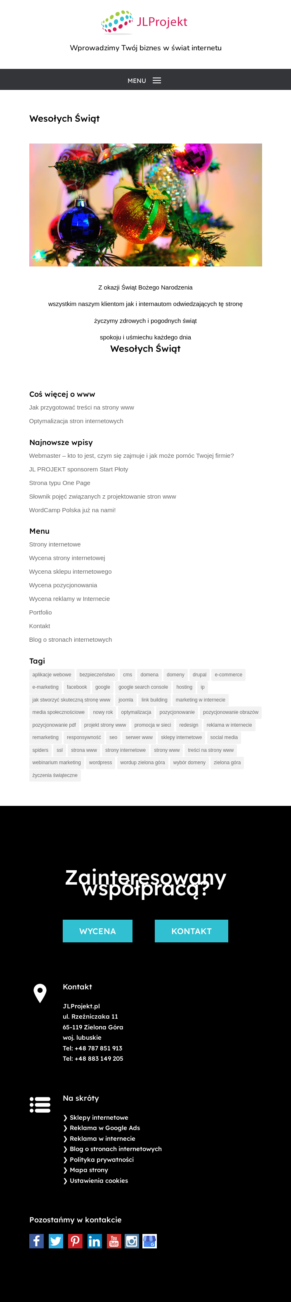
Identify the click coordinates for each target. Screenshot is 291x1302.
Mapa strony (89, 1170)
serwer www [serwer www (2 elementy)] (138, 737)
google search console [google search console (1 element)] (143, 687)
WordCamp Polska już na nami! (72, 509)
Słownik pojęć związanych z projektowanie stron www (102, 496)
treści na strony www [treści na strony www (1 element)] (211, 750)
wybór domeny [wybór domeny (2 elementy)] (189, 762)
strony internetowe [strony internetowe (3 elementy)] (125, 750)
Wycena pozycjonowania (63, 585)
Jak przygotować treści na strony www (81, 407)
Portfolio (40, 612)
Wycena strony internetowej (67, 557)
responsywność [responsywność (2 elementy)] (84, 737)
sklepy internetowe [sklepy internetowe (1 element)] (181, 737)
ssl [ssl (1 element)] (60, 750)
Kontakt (39, 625)
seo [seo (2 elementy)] (113, 737)
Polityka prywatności (102, 1159)
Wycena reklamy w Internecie (69, 598)
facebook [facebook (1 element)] (77, 687)
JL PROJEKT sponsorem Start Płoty (78, 469)
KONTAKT (191, 931)
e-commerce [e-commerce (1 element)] (228, 675)
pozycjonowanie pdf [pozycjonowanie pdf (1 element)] (54, 725)
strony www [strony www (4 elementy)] (167, 750)
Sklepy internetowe (99, 1117)
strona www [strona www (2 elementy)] (84, 750)
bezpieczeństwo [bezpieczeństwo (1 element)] (97, 675)
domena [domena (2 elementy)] (149, 675)
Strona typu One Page (59, 482)
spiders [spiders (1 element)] (41, 750)
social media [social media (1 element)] (224, 737)
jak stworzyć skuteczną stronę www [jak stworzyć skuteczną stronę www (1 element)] (72, 700)
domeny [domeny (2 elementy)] (176, 675)
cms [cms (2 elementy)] (127, 675)
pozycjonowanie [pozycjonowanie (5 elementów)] (176, 712)
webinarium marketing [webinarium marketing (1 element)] (57, 762)
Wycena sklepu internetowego (70, 571)
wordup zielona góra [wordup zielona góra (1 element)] (143, 762)
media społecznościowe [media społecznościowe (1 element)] (59, 712)
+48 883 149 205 (99, 1058)
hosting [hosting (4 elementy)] (184, 687)
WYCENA (97, 931)
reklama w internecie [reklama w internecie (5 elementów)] (229, 725)
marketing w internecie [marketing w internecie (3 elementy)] (200, 700)
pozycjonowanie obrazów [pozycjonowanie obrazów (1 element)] (230, 712)
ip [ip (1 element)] (202, 687)
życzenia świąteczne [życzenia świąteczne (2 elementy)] (55, 775)
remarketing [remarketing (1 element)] (46, 737)
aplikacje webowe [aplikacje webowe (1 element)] (52, 675)
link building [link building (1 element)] (155, 700)
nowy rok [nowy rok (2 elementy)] (103, 712)
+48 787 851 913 (98, 1048)
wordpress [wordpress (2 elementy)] (100, 762)
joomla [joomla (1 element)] (125, 700)
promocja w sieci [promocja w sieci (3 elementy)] (153, 725)
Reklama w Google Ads (105, 1128)
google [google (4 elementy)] (102, 687)
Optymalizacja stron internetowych (76, 420)
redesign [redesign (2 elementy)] (189, 725)
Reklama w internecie (102, 1138)
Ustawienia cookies (99, 1180)
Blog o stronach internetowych (70, 639)
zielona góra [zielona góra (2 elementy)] (227, 762)
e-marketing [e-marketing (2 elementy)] (46, 687)
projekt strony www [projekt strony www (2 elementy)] (105, 725)
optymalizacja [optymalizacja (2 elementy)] (136, 712)
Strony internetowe (55, 544)
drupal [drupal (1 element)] (199, 675)
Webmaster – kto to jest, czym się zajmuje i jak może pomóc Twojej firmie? (131, 455)
